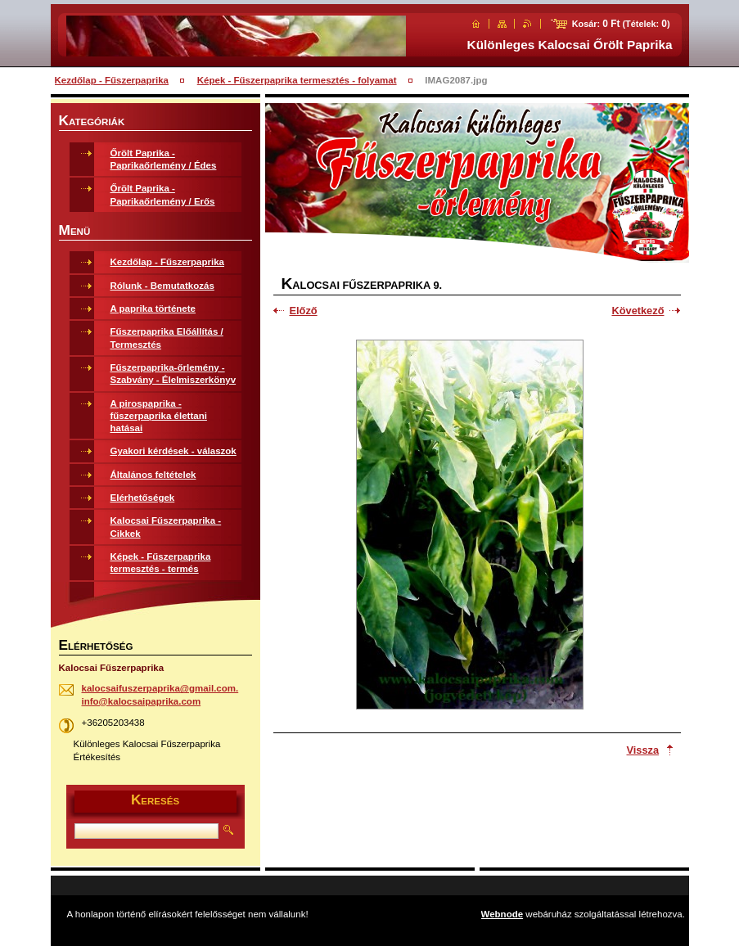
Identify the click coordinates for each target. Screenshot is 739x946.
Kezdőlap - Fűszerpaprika (112, 80)
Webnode (502, 914)
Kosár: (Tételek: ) (621, 24)
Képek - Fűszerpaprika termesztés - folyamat (297, 80)
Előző (304, 310)
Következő (637, 310)
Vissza (643, 750)
